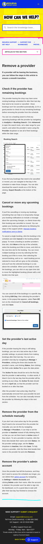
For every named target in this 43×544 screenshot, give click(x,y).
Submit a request (29, 512)
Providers (37, 44)
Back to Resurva (21, 539)
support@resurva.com (24, 517)
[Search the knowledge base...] (21, 27)
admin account (20, 477)
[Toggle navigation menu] (38, 4)
